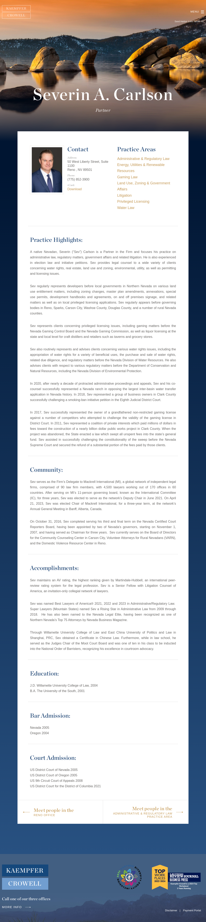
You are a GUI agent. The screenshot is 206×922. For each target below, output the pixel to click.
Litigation (124, 195)
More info (16, 907)
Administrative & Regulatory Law (143, 159)
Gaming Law (127, 177)
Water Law (125, 208)
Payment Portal (192, 910)
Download (74, 189)
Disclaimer (171, 910)
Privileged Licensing (133, 201)
